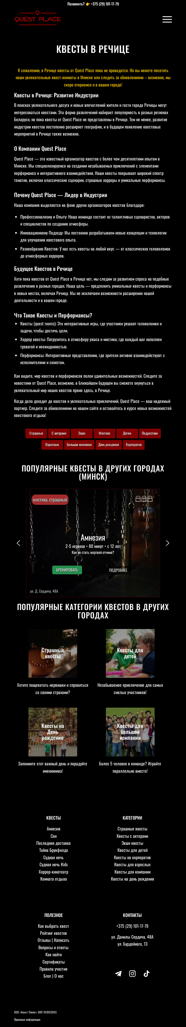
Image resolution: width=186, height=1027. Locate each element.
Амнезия (53, 828)
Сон (54, 836)
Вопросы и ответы (53, 947)
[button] (93, 543)
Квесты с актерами (132, 836)
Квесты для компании (133, 871)
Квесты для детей (133, 850)
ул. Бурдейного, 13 (133, 944)
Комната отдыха (53, 878)
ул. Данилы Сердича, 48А (132, 936)
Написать (61, 940)
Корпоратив (134, 444)
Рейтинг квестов (53, 933)
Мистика (104, 433)
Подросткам (150, 433)
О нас (59, 976)
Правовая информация (27, 1019)
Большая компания (79, 444)
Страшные (36, 433)
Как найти (53, 954)
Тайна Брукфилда (53, 850)
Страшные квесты (132, 828)
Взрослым (52, 444)
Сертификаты (54, 961)
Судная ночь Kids (54, 864)
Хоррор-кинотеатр (53, 871)
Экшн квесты (132, 843)
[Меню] (164, 19)
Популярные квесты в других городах (93, 468)
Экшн (81, 433)
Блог (47, 976)
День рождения (108, 444)
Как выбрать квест (53, 926)
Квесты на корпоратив (132, 857)
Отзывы (44, 940)
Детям (127, 433)
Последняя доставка (53, 843)
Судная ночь (53, 857)
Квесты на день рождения (132, 878)
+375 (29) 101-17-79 (105, 4)
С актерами (59, 433)
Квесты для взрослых (132, 864)
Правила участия (53, 968)
